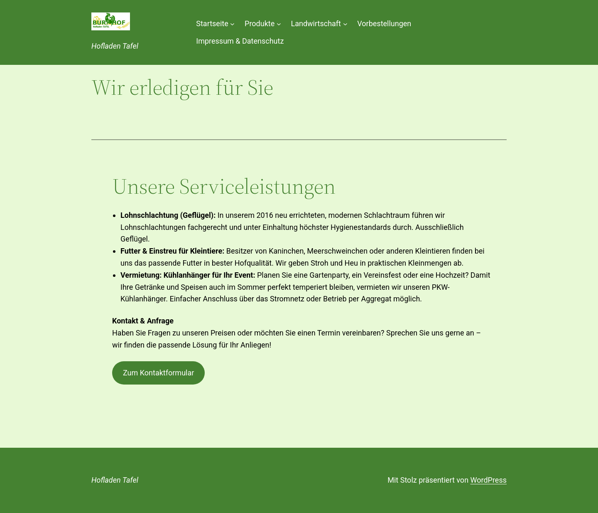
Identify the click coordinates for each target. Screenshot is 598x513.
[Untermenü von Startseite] (232, 23)
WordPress (489, 480)
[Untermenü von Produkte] (279, 23)
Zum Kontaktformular (158, 372)
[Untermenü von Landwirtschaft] (345, 23)
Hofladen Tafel (114, 46)
